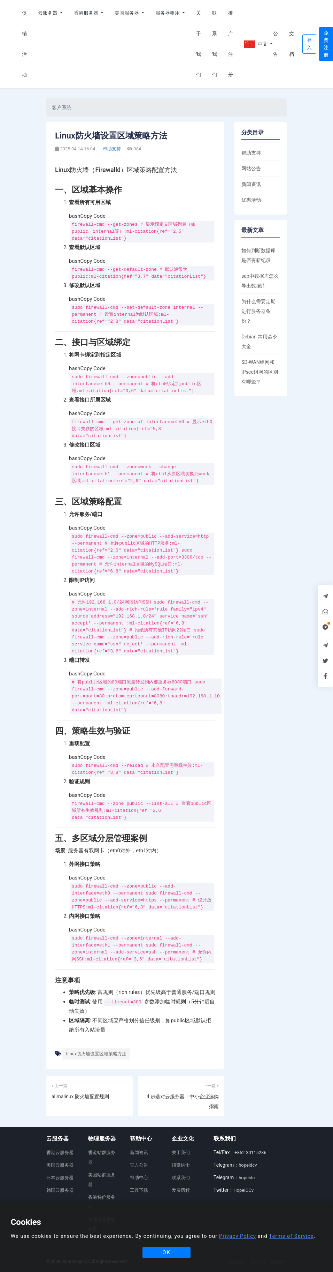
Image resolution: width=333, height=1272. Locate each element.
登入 (309, 43)
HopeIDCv (243, 1190)
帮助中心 (139, 1177)
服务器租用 (168, 13)
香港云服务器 (59, 1152)
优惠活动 (251, 200)
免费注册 (326, 44)
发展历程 (181, 1190)
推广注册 (230, 43)
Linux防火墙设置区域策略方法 (96, 1053)
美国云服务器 (59, 1165)
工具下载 (139, 1190)
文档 (291, 44)
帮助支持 (111, 148)
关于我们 (198, 43)
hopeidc (247, 1177)
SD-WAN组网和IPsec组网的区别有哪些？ (259, 371)
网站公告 (251, 168)
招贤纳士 (181, 1165)
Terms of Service (291, 1236)
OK (166, 1252)
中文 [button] (256, 44)
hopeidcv (248, 1165)
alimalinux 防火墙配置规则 (80, 1096)
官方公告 (139, 1165)
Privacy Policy (237, 1236)
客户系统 (61, 107)
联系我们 (214, 43)
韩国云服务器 (59, 1190)
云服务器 (48, 13)
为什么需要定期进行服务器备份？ (258, 311)
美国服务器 (127, 13)
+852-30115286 (250, 1152)
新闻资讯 (251, 184)
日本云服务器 (59, 1177)
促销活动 (24, 43)
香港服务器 (86, 13)
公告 (275, 44)
